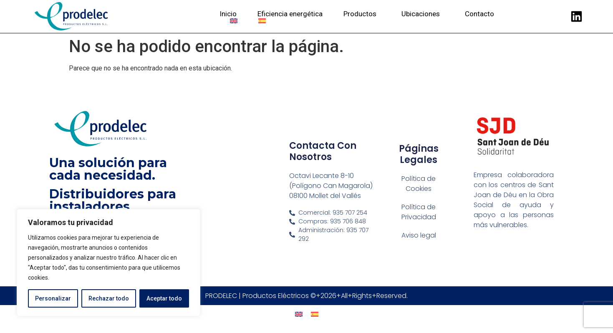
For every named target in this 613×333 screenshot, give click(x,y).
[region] (108, 262)
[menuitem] (233, 20)
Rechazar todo (108, 298)
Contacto (479, 14)
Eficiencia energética (290, 14)
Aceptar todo (164, 298)
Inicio (228, 14)
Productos (362, 14)
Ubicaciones (422, 14)
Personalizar (53, 298)
